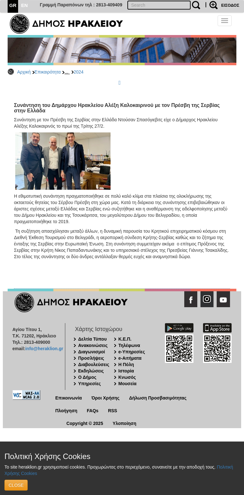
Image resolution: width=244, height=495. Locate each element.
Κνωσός (127, 377)
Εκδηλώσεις (91, 370)
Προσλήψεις (91, 358)
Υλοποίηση (124, 423)
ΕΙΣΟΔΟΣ (230, 5)
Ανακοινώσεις (93, 345)
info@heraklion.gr (44, 348)
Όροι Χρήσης (106, 397)
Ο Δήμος (87, 377)
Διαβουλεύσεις (93, 364)
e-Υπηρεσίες (132, 351)
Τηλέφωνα (129, 345)
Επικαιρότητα (48, 71)
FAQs (92, 410)
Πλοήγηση (66, 410)
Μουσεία (128, 383)
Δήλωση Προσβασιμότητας (157, 397)
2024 (79, 71)
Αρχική (24, 71)
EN (24, 5)
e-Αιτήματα (130, 358)
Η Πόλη (126, 364)
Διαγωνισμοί (91, 351)
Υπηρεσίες (89, 383)
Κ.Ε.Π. (125, 339)
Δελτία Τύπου (92, 339)
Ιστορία (126, 370)
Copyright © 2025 (84, 423)
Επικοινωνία (68, 397)
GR (13, 5)
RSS (112, 410)
